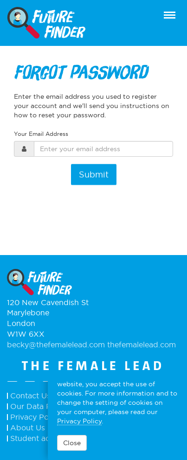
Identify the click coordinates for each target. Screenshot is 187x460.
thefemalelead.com (141, 344)
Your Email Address (41, 134)
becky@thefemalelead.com (57, 344)
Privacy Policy (79, 421)
